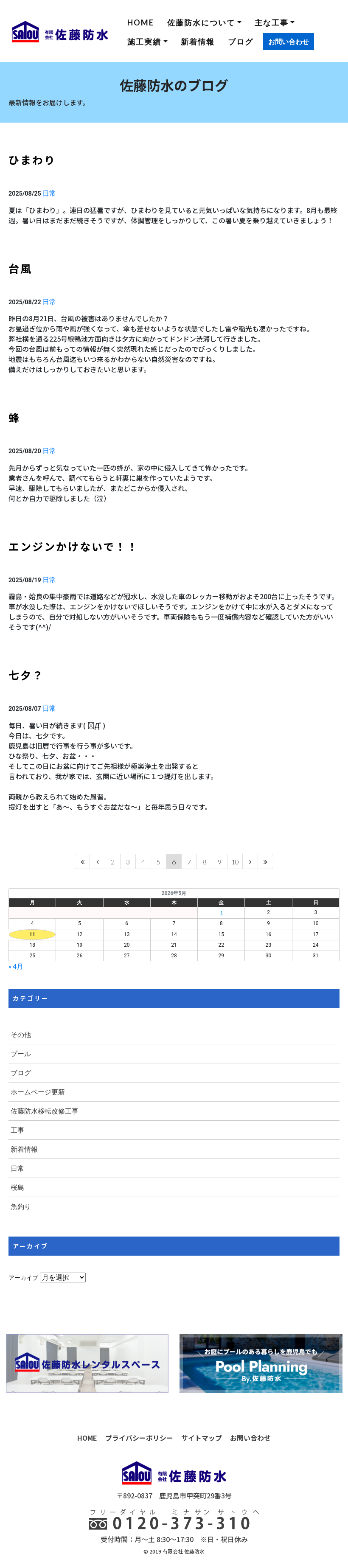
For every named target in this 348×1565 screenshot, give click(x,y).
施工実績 (144, 41)
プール (21, 1053)
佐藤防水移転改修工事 (45, 1111)
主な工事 (272, 22)
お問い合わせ (288, 41)
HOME (140, 22)
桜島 (17, 1187)
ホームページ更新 (38, 1092)
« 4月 (15, 966)
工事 (17, 1130)
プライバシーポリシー (139, 1438)
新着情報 (198, 41)
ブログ (240, 41)
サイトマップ (201, 1438)
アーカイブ (23, 1277)
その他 (21, 1034)
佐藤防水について (201, 22)
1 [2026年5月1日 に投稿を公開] (221, 912)
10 (235, 862)
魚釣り (21, 1206)
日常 (49, 193)
